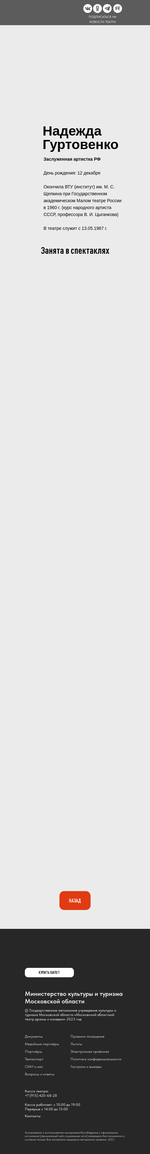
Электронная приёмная (89, 1051)
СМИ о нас (34, 1066)
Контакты (33, 1116)
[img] (39, 957)
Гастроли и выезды (86, 1066)
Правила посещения (87, 1036)
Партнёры (33, 1051)
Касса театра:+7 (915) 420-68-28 (41, 1093)
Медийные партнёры (42, 1044)
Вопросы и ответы (39, 1074)
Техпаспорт (34, 1059)
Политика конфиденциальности (95, 1059)
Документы (34, 1036)
